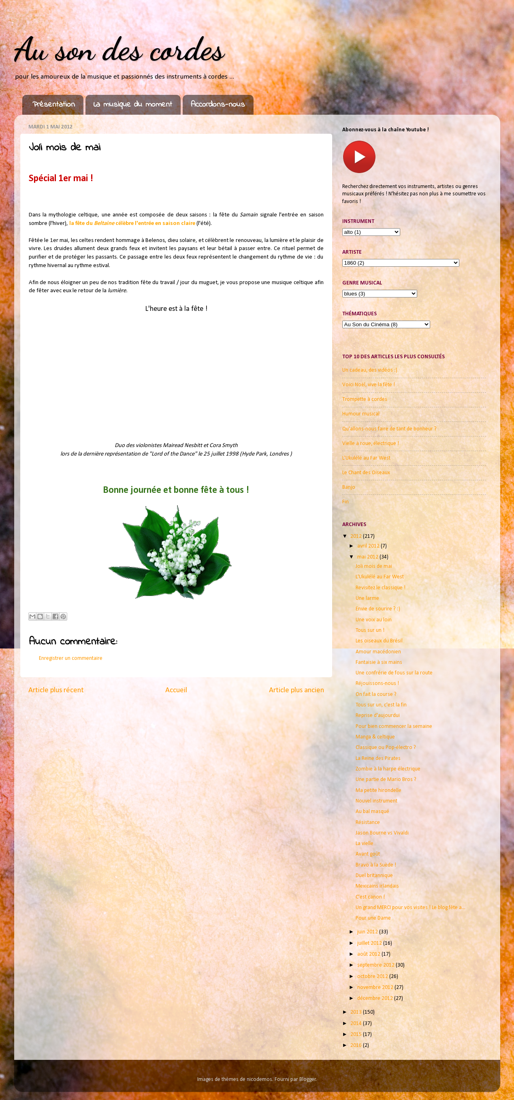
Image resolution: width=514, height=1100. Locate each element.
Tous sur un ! (370, 630)
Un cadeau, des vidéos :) (369, 370)
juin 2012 (368, 932)
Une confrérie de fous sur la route (394, 673)
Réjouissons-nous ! (377, 683)
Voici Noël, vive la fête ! (368, 384)
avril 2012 (369, 546)
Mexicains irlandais (377, 886)
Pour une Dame (373, 918)
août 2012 (369, 954)
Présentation (53, 105)
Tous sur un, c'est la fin (381, 705)
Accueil (176, 690)
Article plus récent (56, 690)
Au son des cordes (119, 48)
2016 (356, 1045)
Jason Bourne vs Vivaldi (382, 833)
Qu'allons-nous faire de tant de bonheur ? (389, 429)
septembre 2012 (376, 965)
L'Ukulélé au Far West (366, 458)
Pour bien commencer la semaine (394, 726)
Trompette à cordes (364, 399)
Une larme (367, 598)
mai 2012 (368, 557)
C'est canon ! (370, 897)
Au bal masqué (372, 811)
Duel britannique (374, 875)
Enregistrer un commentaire (70, 658)
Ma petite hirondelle (378, 790)
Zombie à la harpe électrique (388, 769)
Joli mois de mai (374, 566)
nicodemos (259, 1079)
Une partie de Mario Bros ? (386, 779)
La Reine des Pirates (378, 758)
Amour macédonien (378, 652)
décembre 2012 (375, 998)
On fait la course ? (376, 694)
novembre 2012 (376, 987)
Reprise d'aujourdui (378, 715)
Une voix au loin (374, 620)
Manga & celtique (375, 737)
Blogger (307, 1079)
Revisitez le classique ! (380, 588)
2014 (356, 1023)
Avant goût (368, 854)
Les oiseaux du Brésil (379, 641)
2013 (356, 1012)
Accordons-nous (218, 105)
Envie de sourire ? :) (378, 609)
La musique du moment (133, 105)
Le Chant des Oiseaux (366, 472)
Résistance (368, 822)
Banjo (348, 487)
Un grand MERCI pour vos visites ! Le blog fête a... (410, 907)
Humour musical (361, 414)
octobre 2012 (373, 976)
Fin (345, 502)
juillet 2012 (370, 943)
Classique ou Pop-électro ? (386, 747)
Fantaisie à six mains (379, 662)
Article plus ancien (296, 690)
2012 (356, 536)
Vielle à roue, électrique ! (370, 443)
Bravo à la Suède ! (376, 865)
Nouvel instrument (376, 801)
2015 (356, 1034)
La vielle (364, 843)
